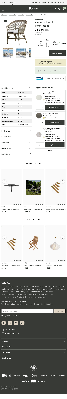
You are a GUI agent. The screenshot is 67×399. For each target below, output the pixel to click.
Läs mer (61, 78)
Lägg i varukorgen (57, 53)
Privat (4, 2)
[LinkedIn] (22, 323)
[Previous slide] (6, 53)
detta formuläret (39, 297)
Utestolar (21, 15)
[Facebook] (3, 323)
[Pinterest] (16, 323)
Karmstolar (29, 15)
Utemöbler (12, 15)
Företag (12, 2)
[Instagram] (10, 323)
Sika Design (39, 20)
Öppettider (61, 2)
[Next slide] (27, 53)
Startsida (4, 15)
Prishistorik (38, 35)
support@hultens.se (39, 2)
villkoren (18, 315)
